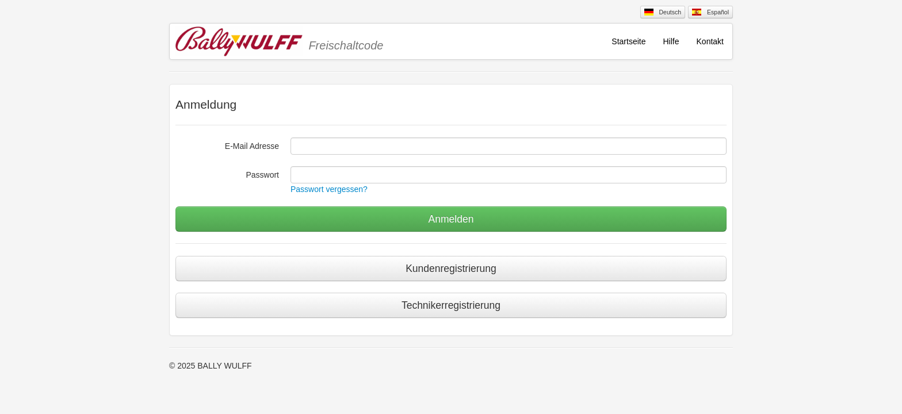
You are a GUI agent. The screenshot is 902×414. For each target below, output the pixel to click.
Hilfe (671, 41)
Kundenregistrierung (451, 268)
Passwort (262, 174)
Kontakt (710, 41)
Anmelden (451, 219)
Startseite (628, 41)
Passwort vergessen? (329, 189)
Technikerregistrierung (451, 305)
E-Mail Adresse (252, 146)
